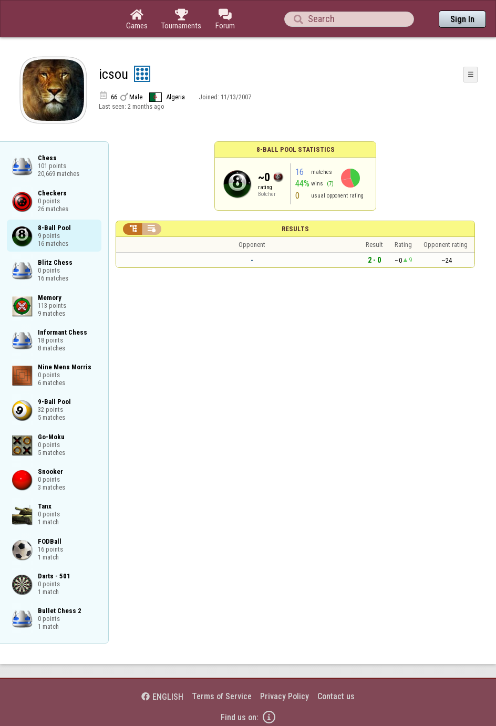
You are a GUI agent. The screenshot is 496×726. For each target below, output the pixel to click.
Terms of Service (222, 696)
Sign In (462, 19)
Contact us (336, 696)
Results (295, 229)
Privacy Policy (284, 696)
